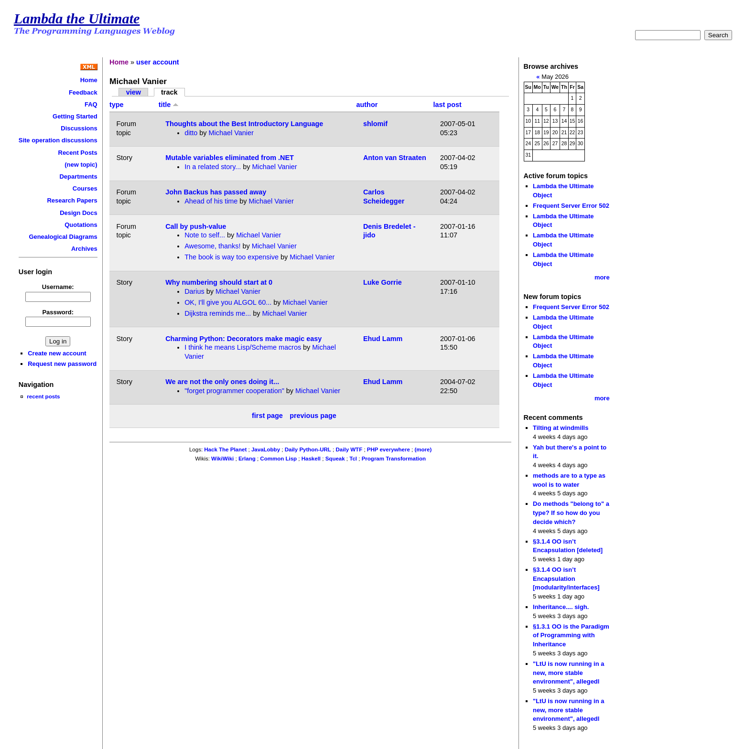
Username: (58, 286)
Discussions (79, 128)
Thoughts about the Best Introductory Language (244, 124)
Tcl (353, 458)
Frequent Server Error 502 (571, 205)
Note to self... (204, 235)
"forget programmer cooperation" (234, 391)
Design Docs (78, 212)
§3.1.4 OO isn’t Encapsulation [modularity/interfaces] (566, 578)
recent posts (43, 396)
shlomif (375, 124)
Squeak (335, 458)
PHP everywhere (388, 449)
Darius (194, 291)
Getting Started (75, 116)
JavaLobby (265, 449)
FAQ (91, 104)
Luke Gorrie (382, 282)
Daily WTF (349, 449)
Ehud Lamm (382, 338)
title (169, 104)
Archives (84, 248)
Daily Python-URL (308, 449)
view (133, 92)
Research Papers (72, 200)
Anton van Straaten (394, 157)
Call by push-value (195, 226)
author (367, 104)
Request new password (62, 363)
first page (267, 416)
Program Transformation (394, 458)
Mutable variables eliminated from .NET (229, 157)
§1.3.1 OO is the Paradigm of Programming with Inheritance (571, 635)
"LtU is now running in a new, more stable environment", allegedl (568, 672)
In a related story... (212, 167)
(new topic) (81, 164)
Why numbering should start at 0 (218, 282)
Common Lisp (278, 458)
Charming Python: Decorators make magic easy (243, 338)
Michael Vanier (231, 133)
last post (447, 104)
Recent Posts (77, 152)
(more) (423, 449)
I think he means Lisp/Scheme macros (242, 347)
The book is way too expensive (231, 257)
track (169, 92)
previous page (313, 416)
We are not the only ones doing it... (222, 381)
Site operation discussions (58, 140)
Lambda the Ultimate (77, 19)
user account (157, 62)
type (116, 104)
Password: (58, 312)
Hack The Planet (225, 449)
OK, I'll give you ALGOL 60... (227, 302)
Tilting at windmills (560, 427)
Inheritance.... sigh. (561, 606)
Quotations (81, 224)
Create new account (57, 353)
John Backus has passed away (215, 192)
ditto (190, 133)
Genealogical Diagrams (63, 236)
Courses (85, 188)
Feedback (83, 92)
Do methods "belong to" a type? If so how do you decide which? (571, 512)
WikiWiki (222, 458)
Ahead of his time (210, 201)
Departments (78, 176)
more (602, 277)
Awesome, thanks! (212, 246)
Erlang (247, 458)
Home (88, 80)
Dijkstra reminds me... (217, 313)
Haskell (311, 458)
